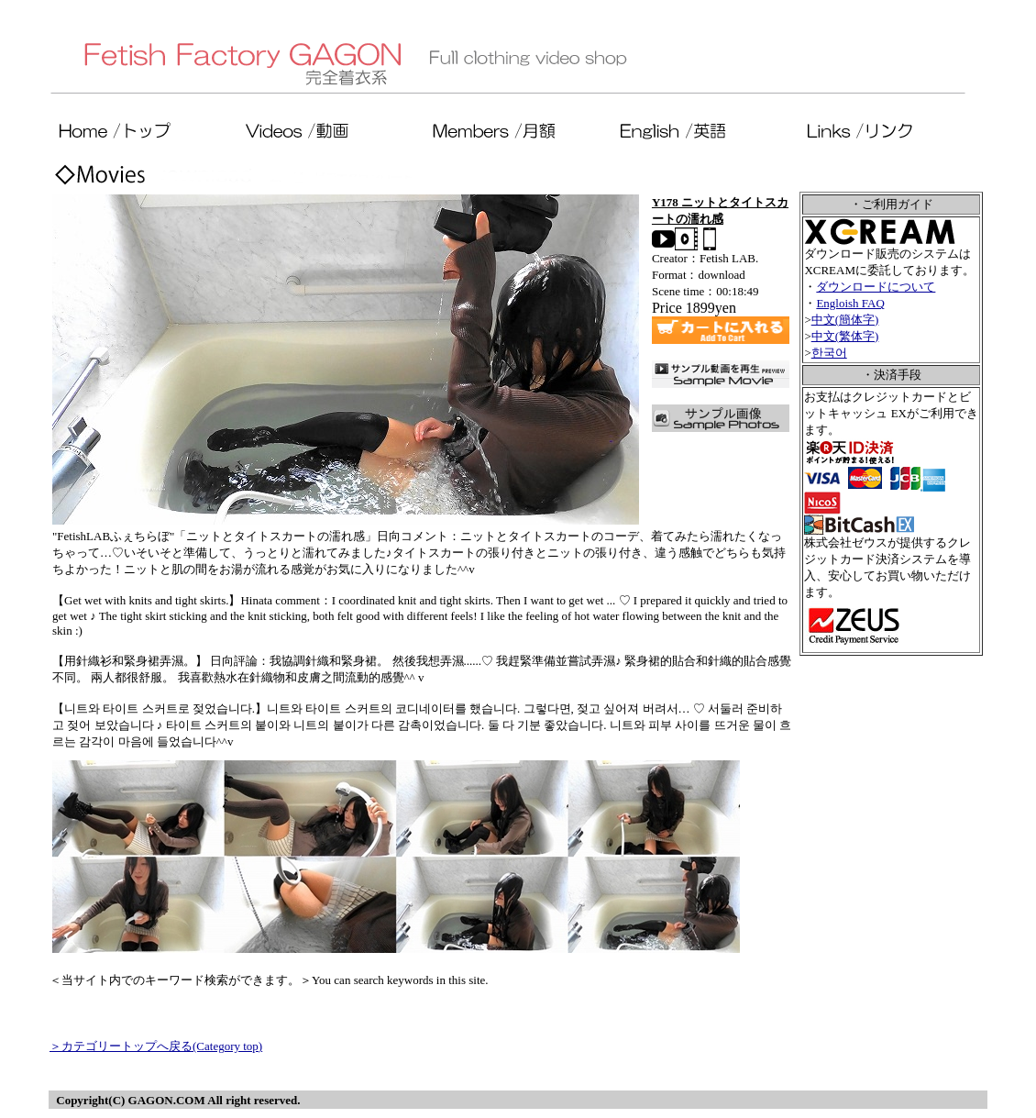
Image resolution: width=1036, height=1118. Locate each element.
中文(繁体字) (845, 336)
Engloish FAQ (850, 303)
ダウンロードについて (875, 286)
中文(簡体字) (845, 320)
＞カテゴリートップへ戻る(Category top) (156, 1046)
